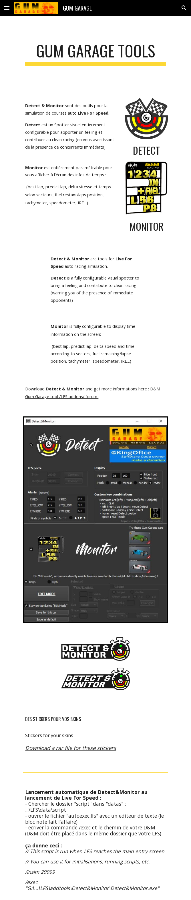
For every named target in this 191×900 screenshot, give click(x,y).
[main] (95, 53)
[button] (7, 8)
